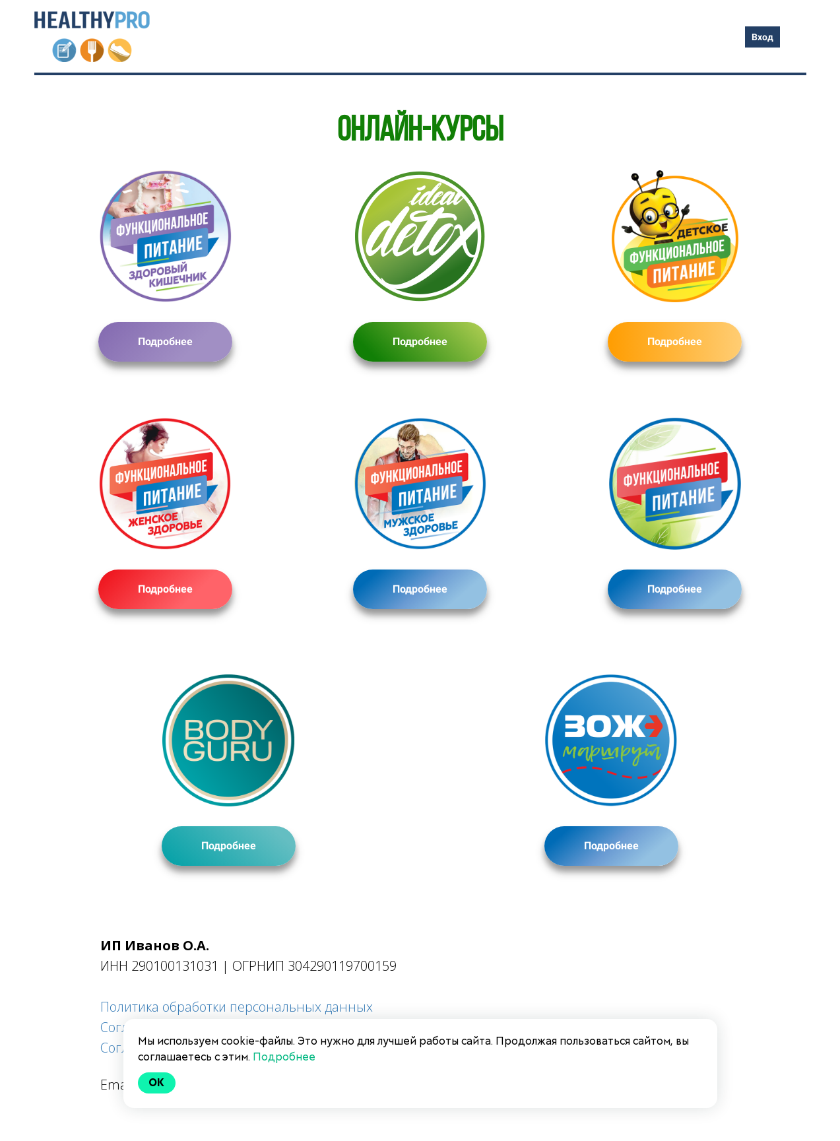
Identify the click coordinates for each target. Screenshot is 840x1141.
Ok (157, 1083)
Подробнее (165, 341)
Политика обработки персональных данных (236, 1007)
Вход (762, 37)
